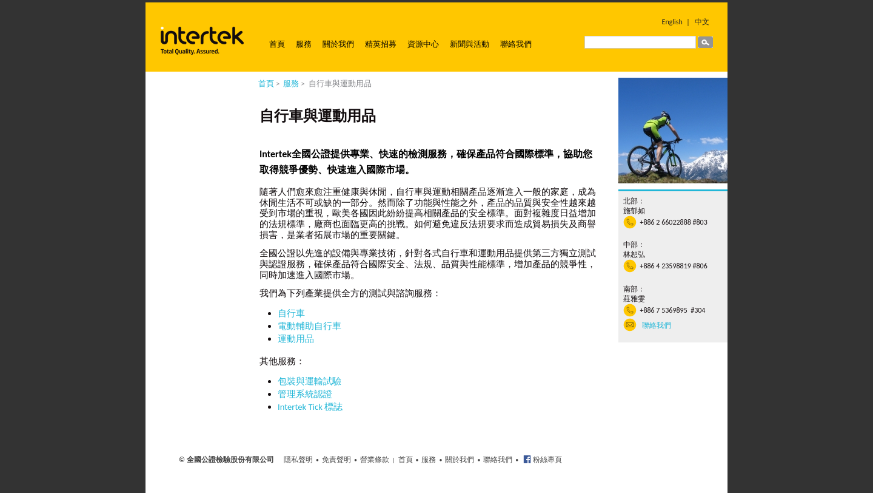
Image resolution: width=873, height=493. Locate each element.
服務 (304, 44)
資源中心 (423, 44)
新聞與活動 (469, 44)
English (672, 22)
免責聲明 (336, 459)
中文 (702, 22)
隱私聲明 (298, 459)
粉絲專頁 (546, 459)
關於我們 (338, 44)
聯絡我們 (516, 44)
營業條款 (374, 459)
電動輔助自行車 (309, 326)
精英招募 (380, 44)
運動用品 (296, 338)
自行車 (291, 313)
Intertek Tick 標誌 (310, 406)
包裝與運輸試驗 (309, 381)
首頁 (277, 44)
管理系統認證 (305, 394)
